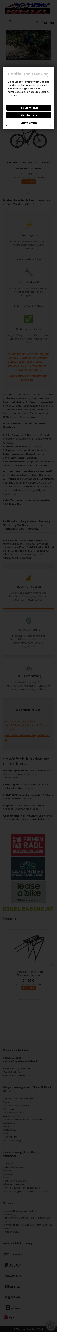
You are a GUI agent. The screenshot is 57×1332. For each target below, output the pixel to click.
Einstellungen (29, 123)
